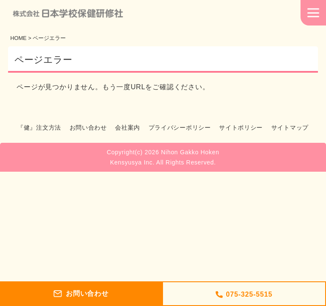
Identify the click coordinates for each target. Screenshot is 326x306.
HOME (18, 38)
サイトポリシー (241, 127)
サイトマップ (290, 127)
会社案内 (127, 127)
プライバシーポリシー (180, 127)
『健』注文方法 (39, 127)
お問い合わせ (88, 127)
